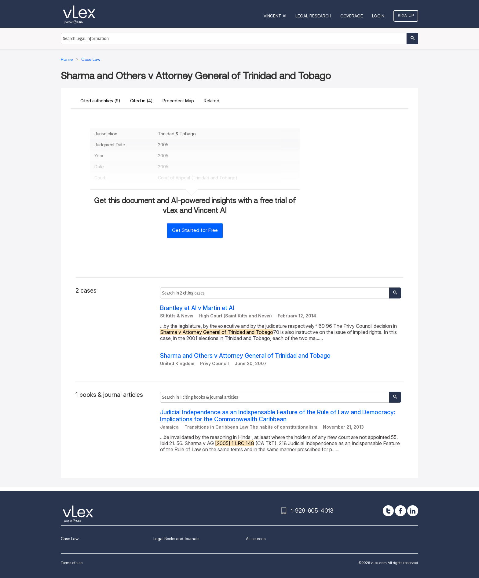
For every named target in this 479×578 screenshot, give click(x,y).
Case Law (70, 538)
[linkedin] (412, 510)
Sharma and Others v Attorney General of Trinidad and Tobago (245, 355)
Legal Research (313, 15)
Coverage (351, 15)
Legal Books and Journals (176, 538)
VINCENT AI (275, 15)
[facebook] (400, 510)
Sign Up (406, 15)
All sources (255, 538)
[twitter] (388, 510)
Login (378, 15)
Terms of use (71, 563)
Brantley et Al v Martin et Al (197, 308)
